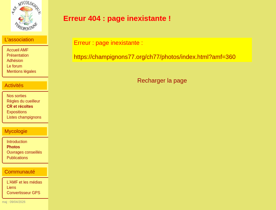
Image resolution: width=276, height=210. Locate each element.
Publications (17, 158)
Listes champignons (24, 117)
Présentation (18, 55)
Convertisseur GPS (23, 193)
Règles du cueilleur (23, 101)
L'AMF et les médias (24, 182)
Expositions (17, 112)
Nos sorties (16, 96)
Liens (11, 187)
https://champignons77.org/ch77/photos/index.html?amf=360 (155, 56)
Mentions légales (21, 71)
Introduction (17, 141)
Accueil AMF (18, 50)
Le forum (14, 66)
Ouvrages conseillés (24, 152)
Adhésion (15, 60)
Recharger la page (162, 80)
